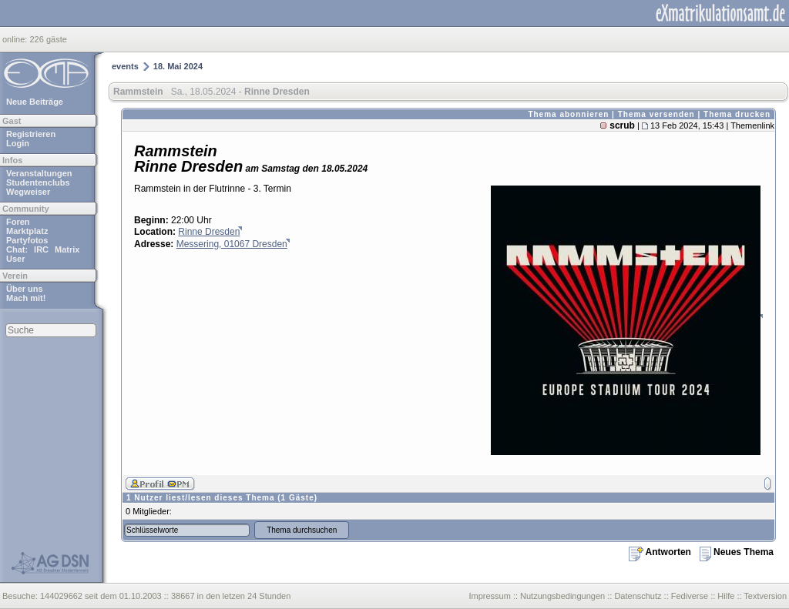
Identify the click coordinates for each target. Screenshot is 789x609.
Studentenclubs (38, 182)
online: (15, 39)
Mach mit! (25, 298)
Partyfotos (27, 240)
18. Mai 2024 (178, 66)
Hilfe (725, 596)
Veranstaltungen (39, 173)
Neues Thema (737, 552)
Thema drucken (737, 114)
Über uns (24, 288)
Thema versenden (656, 114)
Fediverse (689, 596)
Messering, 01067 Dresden (231, 244)
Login (17, 143)
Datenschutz (637, 596)
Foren (18, 221)
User (15, 258)
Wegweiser (28, 191)
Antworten (660, 552)
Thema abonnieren (568, 114)
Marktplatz (27, 231)
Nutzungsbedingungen (562, 596)
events (125, 66)
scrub (622, 125)
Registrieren (30, 134)
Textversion (765, 596)
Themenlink (752, 125)
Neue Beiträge (34, 101)
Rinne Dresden (209, 231)
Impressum (489, 596)
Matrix (67, 249)
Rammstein (138, 91)
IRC (41, 249)
